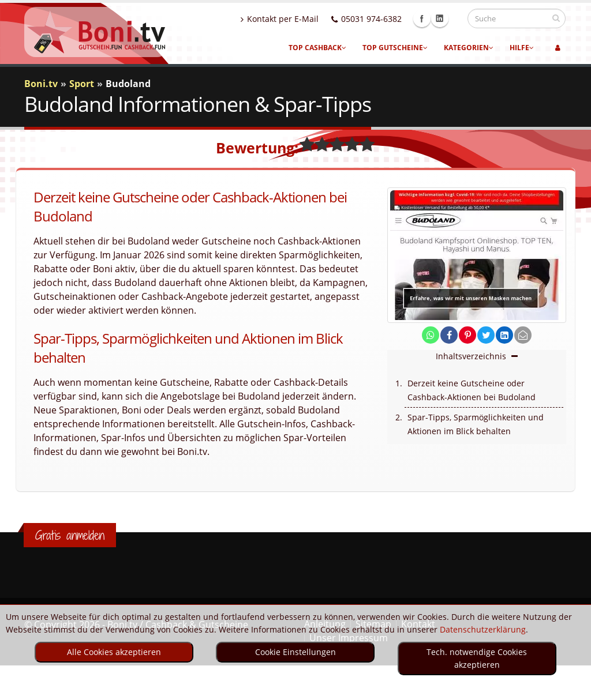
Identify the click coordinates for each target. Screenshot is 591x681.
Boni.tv (41, 83)
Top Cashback (317, 47)
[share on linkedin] (504, 335)
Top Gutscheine (395, 47)
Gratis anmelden (69, 535)
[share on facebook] (449, 335)
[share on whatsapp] (430, 335)
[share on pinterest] (467, 335)
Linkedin (450, 18)
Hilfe (522, 47)
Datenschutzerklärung (483, 629)
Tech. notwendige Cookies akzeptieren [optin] (477, 658)
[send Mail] (523, 335)
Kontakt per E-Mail (291, 18)
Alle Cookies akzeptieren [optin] (114, 651)
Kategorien (468, 47)
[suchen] (556, 18)
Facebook (433, 18)
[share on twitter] (486, 335)
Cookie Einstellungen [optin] (295, 651)
